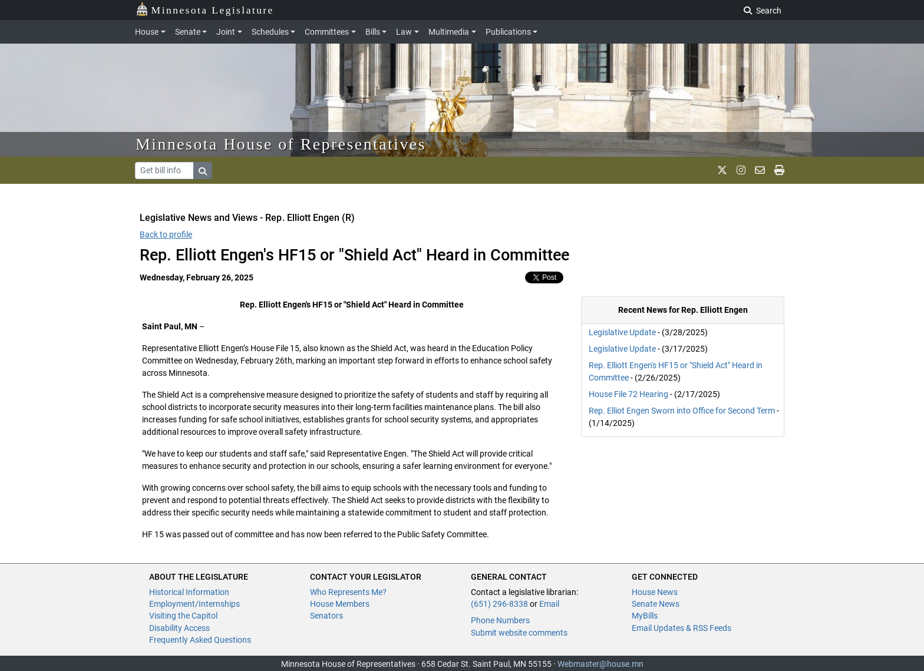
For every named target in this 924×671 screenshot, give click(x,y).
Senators (326, 615)
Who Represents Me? (348, 592)
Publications (508, 32)
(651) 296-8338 (499, 604)
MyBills (645, 615)
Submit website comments (519, 632)
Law (404, 32)
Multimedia (448, 32)
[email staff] (760, 170)
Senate (187, 32)
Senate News (655, 604)
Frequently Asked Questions (200, 639)
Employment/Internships (194, 604)
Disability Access (179, 628)
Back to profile (166, 234)
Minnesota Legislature (205, 9)
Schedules (270, 32)
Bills (372, 32)
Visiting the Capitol (183, 615)
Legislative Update (622, 332)
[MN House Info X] (722, 170)
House (147, 32)
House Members (339, 604)
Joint (225, 32)
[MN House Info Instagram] (741, 170)
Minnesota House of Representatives (281, 144)
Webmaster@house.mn (600, 664)
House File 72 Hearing (628, 394)
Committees (327, 32)
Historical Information (189, 592)
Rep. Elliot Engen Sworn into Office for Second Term (683, 410)
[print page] (779, 170)
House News (655, 592)
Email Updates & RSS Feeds (681, 628)
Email (549, 604)
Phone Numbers (500, 620)
